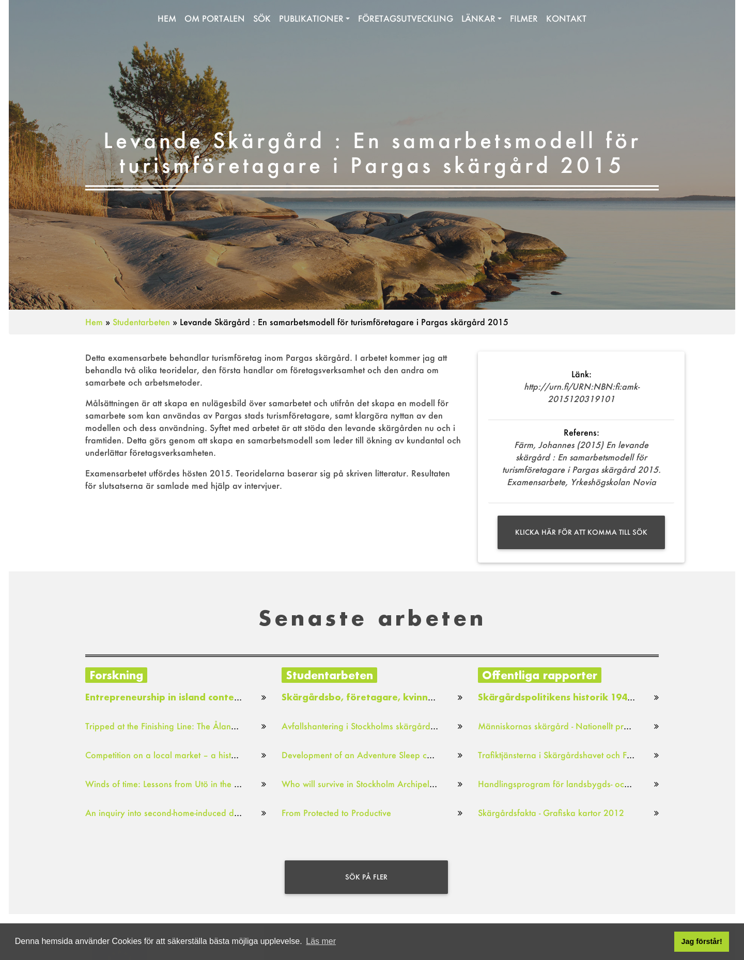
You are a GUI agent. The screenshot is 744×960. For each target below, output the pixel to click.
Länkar (478, 20)
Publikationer (311, 20)
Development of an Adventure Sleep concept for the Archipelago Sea (414, 754)
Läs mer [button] (321, 941)
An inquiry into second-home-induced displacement (182, 812)
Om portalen (214, 20)
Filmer (524, 20)
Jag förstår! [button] (701, 941)
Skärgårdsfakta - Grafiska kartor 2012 (551, 812)
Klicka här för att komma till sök (581, 532)
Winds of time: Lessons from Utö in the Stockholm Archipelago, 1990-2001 (228, 783)
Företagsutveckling (405, 20)
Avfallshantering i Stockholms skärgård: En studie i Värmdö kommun (412, 726)
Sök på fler (366, 877)
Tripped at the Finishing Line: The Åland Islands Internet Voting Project (218, 726)
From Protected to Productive (336, 812)
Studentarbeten (141, 321)
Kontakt (566, 20)
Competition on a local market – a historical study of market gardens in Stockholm (242, 754)
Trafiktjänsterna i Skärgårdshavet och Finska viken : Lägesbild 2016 (607, 754)
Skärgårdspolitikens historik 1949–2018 (569, 697)
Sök (262, 20)
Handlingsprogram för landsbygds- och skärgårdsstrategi (588, 783)
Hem (167, 20)
